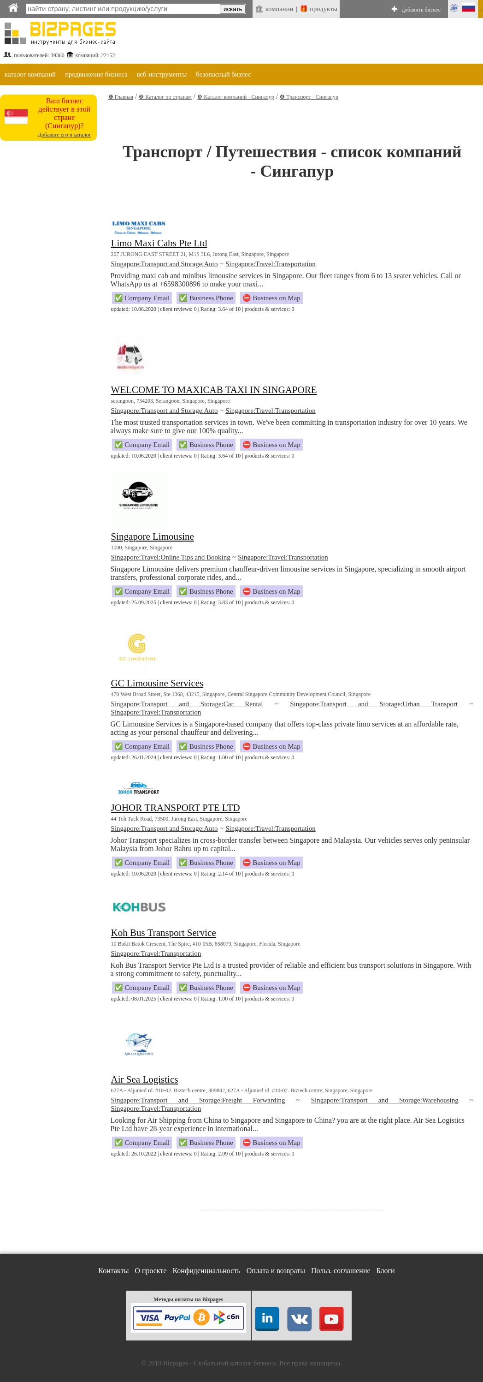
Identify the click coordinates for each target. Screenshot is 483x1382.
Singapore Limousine (152, 536)
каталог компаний (30, 74)
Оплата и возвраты (276, 1271)
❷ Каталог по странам (165, 97)
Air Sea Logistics (144, 1079)
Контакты (113, 1271)
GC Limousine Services (157, 683)
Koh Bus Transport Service (163, 932)
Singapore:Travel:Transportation (270, 264)
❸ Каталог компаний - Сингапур (235, 97)
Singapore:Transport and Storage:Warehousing (385, 1100)
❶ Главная (120, 97)
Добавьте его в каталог (64, 134)
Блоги (386, 1271)
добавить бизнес (421, 9)
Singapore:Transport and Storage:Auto (164, 264)
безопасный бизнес (223, 74)
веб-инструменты (162, 74)
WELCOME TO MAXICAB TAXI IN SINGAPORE (214, 389)
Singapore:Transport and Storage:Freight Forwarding (198, 1100)
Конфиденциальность (206, 1271)
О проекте (150, 1271)
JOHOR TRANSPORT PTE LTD (175, 807)
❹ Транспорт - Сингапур (309, 97)
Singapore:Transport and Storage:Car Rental (187, 704)
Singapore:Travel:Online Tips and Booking (170, 557)
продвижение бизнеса (96, 74)
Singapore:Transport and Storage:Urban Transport (374, 704)
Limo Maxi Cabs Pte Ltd (159, 243)
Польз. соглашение (341, 1271)
